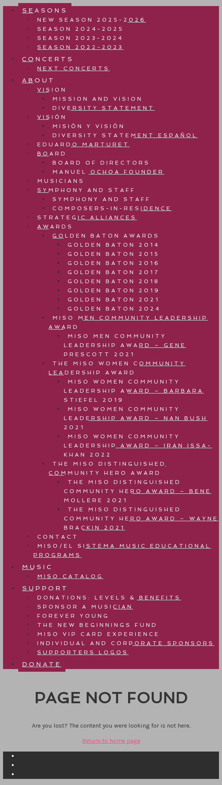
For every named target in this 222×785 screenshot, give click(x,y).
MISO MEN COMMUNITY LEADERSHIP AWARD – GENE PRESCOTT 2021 (125, 345)
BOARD (52, 154)
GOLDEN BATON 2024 (114, 309)
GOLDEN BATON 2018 (114, 281)
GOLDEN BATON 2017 (114, 272)
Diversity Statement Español (125, 135)
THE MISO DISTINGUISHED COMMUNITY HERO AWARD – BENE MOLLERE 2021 (137, 491)
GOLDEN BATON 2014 (114, 245)
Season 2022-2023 (80, 47)
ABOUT (38, 80)
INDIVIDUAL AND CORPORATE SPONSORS (125, 643)
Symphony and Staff (101, 199)
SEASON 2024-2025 (80, 29)
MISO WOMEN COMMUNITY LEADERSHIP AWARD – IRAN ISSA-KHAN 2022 (138, 445)
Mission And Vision (97, 99)
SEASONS (45, 10)
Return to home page (111, 740)
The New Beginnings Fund (97, 625)
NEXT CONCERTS (73, 68)
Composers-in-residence (112, 208)
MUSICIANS (61, 181)
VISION (52, 90)
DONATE (42, 664)
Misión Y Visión (88, 126)
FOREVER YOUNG (73, 616)
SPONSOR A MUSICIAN (85, 607)
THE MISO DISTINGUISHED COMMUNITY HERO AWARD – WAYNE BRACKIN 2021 (141, 518)
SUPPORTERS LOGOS (82, 652)
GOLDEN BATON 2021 (114, 300)
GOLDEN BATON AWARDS (106, 236)
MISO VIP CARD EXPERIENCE (98, 634)
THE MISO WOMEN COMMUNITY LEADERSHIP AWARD (117, 368)
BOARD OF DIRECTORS (101, 163)
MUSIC (37, 567)
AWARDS (55, 227)
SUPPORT (45, 588)
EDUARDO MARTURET (83, 144)
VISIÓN (52, 117)
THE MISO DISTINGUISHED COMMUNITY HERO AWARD (107, 468)
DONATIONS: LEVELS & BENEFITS (109, 598)
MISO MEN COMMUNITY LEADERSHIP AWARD (128, 322)
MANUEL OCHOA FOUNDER (108, 172)
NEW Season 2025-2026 (91, 20)
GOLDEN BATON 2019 (114, 290)
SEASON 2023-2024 (80, 38)
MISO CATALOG (70, 576)
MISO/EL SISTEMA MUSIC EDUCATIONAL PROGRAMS (122, 550)
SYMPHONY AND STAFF (86, 190)
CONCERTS (48, 59)
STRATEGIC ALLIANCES (87, 217)
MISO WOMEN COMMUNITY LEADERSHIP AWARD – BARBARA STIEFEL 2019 (134, 391)
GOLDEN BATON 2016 (114, 263)
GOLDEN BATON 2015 (114, 254)
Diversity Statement (103, 108)
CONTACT (58, 537)
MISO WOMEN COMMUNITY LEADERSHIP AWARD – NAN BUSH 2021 (136, 418)
